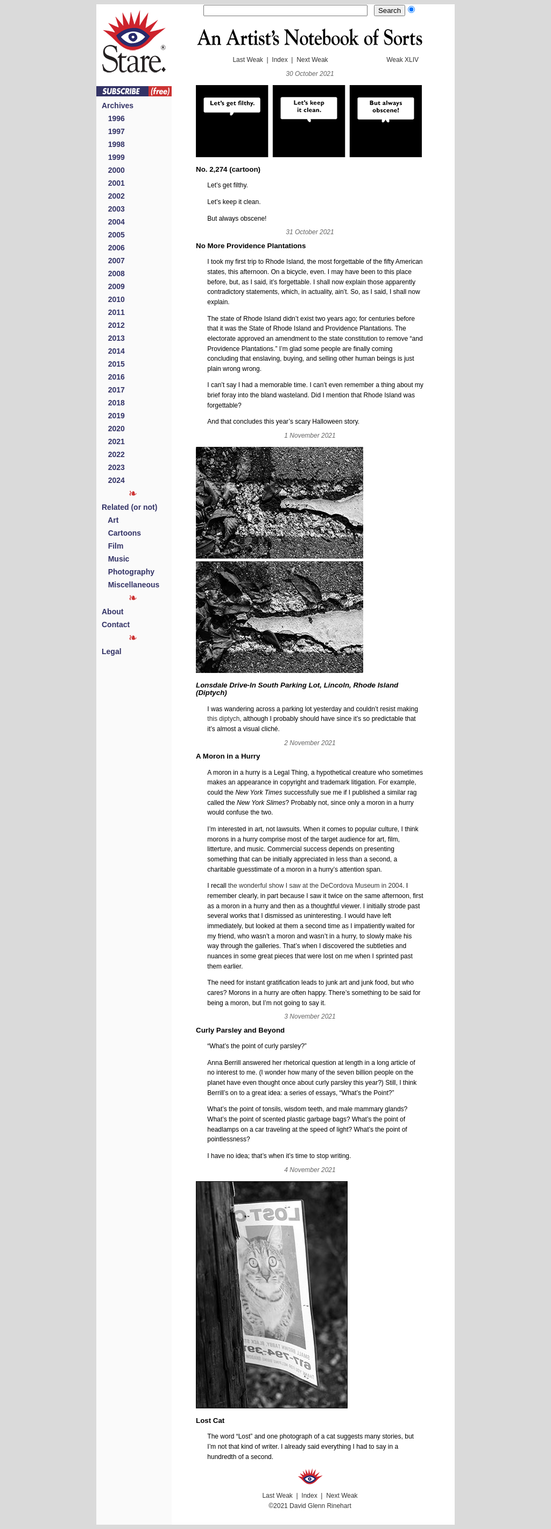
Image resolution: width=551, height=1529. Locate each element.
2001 (113, 183)
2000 (113, 170)
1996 (113, 118)
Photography (128, 571)
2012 (113, 325)
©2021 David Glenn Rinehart (310, 1506)
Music (115, 559)
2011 (113, 312)
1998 (113, 144)
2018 (113, 402)
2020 (113, 428)
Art (110, 520)
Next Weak (312, 60)
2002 (113, 196)
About (112, 611)
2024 (113, 480)
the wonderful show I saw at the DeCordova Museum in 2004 (315, 885)
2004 (113, 222)
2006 (113, 247)
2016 (113, 377)
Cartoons (121, 533)
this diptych (223, 719)
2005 (113, 234)
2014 (113, 351)
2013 (113, 338)
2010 (113, 299)
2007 (113, 260)
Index (279, 60)
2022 (113, 454)
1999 (113, 157)
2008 (113, 273)
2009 (113, 286)
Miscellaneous (130, 584)
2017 (113, 389)
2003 (113, 209)
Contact (116, 624)
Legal (112, 651)
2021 (113, 441)
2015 (113, 364)
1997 (113, 131)
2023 (113, 467)
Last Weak (247, 60)
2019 (113, 415)
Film (112, 546)
